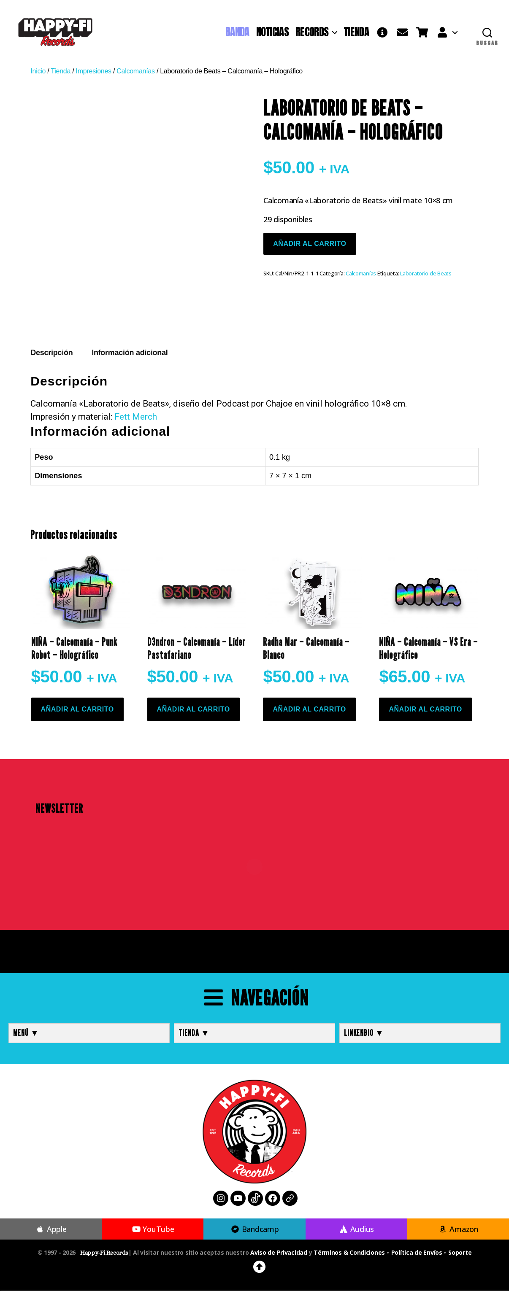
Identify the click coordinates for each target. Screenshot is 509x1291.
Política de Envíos (416, 1252)
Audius (356, 1229)
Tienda (60, 71)
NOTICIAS (272, 32)
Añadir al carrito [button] (77, 709)
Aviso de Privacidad (278, 1252)
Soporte (459, 1252)
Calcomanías (135, 71)
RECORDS (311, 32)
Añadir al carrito (309, 243)
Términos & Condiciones (349, 1252)
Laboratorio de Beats (426, 273)
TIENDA (356, 32)
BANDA (237, 32)
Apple (51, 1229)
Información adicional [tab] (130, 352)
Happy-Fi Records (104, 1253)
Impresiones (93, 71)
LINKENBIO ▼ (364, 1033)
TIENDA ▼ (194, 1033)
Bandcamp (254, 1229)
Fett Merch (135, 417)
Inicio (38, 71)
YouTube (152, 1229)
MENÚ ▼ (26, 1033)
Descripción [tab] (51, 352)
